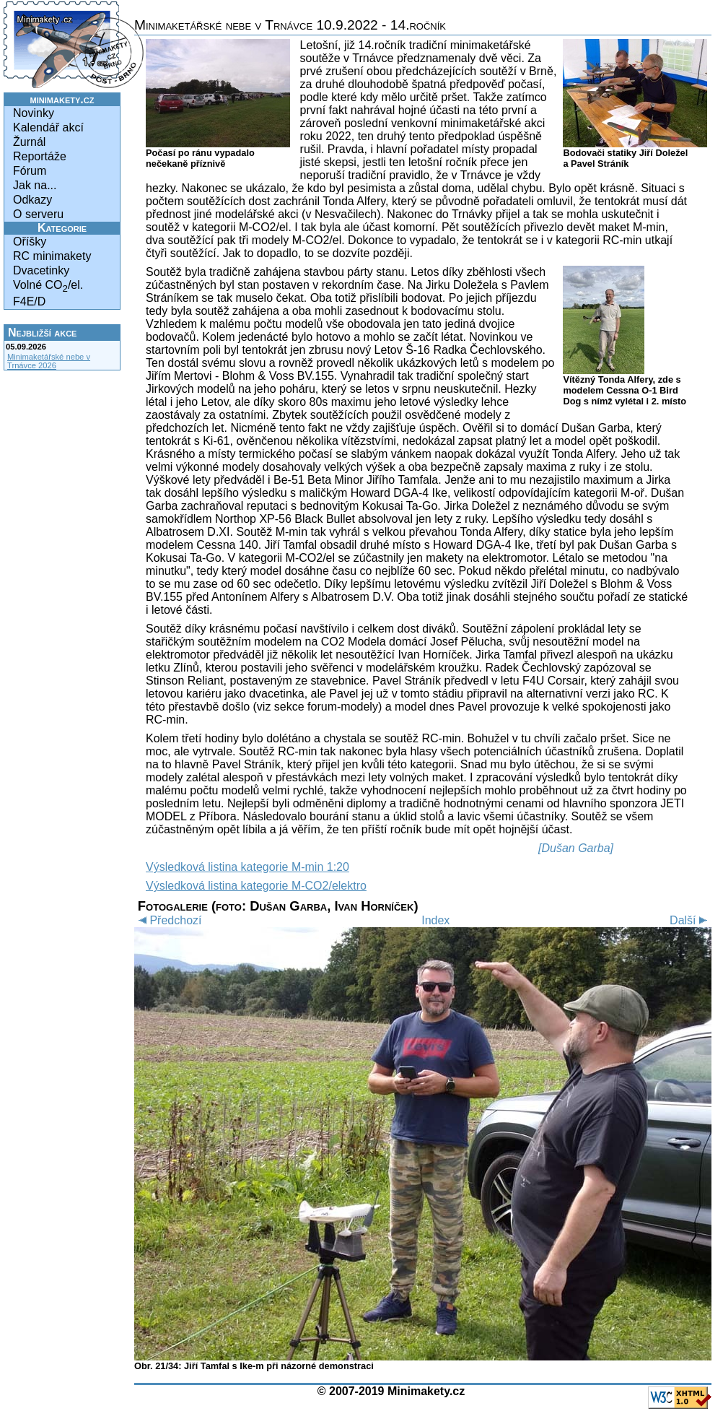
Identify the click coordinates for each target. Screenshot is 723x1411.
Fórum (29, 171)
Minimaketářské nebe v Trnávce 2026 (48, 361)
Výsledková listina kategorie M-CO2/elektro (256, 886)
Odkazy (32, 200)
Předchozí (167, 920)
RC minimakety (52, 256)
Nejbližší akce (42, 332)
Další (690, 920)
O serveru (38, 214)
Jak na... (34, 185)
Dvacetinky (41, 270)
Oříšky (29, 241)
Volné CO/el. (48, 286)
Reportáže (39, 156)
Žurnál (29, 142)
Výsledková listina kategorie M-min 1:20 (247, 867)
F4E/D (29, 301)
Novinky (33, 113)
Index (435, 920)
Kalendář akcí (48, 127)
